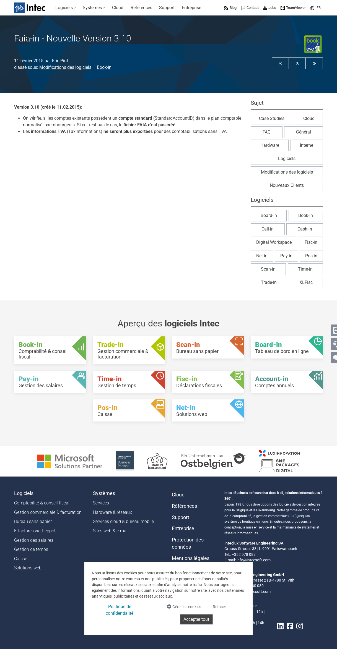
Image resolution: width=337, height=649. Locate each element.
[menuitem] (65, 7)
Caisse (20, 558)
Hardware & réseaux (112, 512)
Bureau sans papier (33, 521)
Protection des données (188, 543)
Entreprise (183, 528)
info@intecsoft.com (254, 560)
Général (303, 132)
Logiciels (286, 158)
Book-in (104, 67)
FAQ (267, 132)
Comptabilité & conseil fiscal (41, 503)
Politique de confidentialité (119, 610)
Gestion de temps (31, 549)
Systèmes (104, 493)
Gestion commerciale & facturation (48, 512)
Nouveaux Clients (287, 185)
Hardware (269, 145)
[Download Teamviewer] (293, 8)
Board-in (269, 215)
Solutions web (28, 568)
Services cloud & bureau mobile (123, 521)
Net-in (262, 255)
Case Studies (271, 118)
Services (101, 503)
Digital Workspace (274, 242)
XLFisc (306, 282)
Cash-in (304, 229)
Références (184, 506)
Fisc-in (311, 242)
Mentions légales (190, 558)
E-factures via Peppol (34, 530)
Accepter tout (196, 619)
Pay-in (286, 255)
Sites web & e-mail (111, 530)
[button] (315, 8)
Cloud (309, 118)
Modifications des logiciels (65, 67)
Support (180, 517)
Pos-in (311, 255)
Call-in (267, 229)
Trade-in (269, 282)
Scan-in (268, 269)
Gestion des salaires (33, 540)
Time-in (305, 269)
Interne (306, 145)
